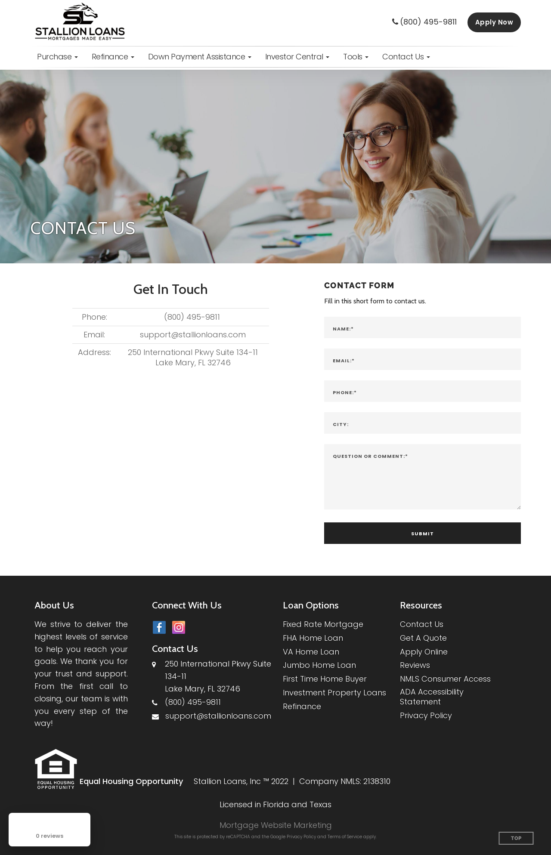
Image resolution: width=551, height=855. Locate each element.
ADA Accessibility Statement (432, 697)
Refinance (302, 706)
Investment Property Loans (334, 693)
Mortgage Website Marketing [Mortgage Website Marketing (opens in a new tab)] (276, 825)
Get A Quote (423, 638)
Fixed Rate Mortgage (323, 624)
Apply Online (424, 652)
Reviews (415, 665)
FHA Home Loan (313, 638)
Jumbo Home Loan (319, 665)
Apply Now (494, 22)
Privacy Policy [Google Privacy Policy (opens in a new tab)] (301, 836)
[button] (57, 57)
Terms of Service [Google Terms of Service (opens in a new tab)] (345, 836)
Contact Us (421, 624)
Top (516, 838)
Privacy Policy (426, 715)
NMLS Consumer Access (445, 679)
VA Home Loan (311, 652)
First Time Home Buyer (325, 679)
